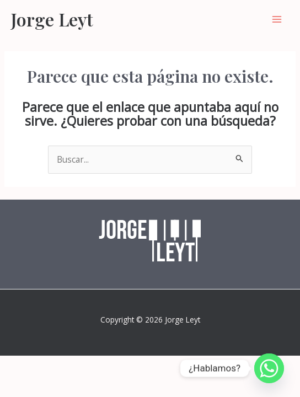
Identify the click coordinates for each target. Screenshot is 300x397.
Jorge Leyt (52, 19)
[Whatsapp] (269, 368)
